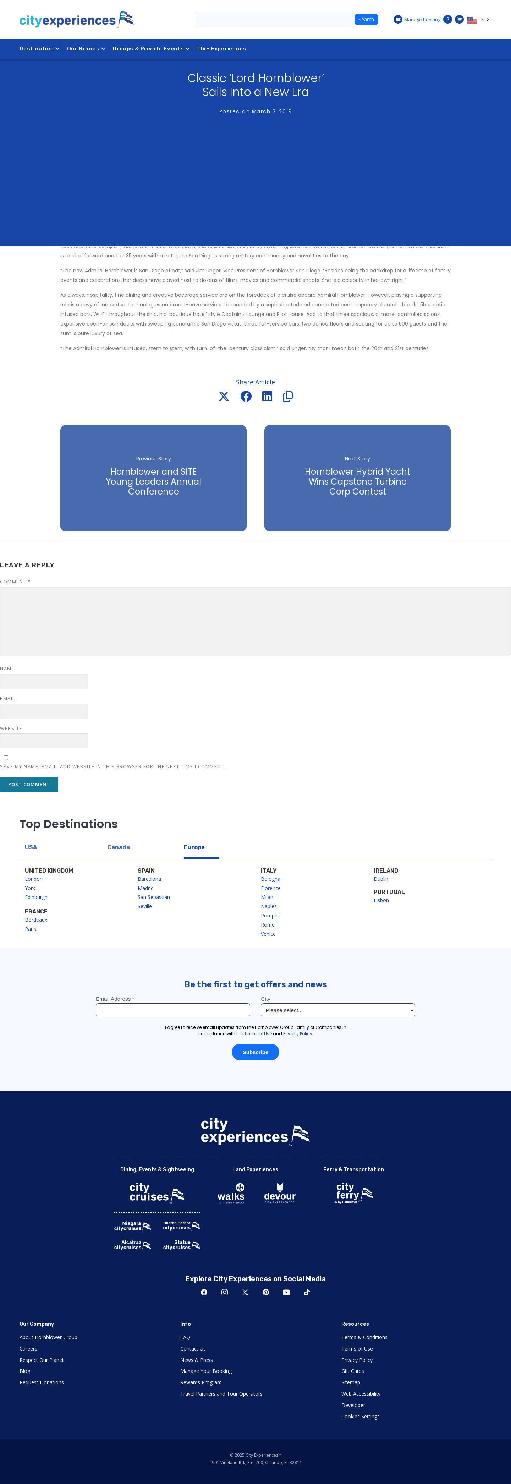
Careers (28, 1348)
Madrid (146, 888)
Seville (145, 906)
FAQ (185, 1337)
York (30, 888)
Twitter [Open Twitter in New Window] (245, 1292)
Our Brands (86, 48)
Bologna (270, 878)
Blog (25, 1371)
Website (11, 728)
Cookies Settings (360, 1416)
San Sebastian (154, 897)
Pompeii (270, 915)
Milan (267, 897)
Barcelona (149, 878)
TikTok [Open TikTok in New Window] (307, 1292)
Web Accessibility (360, 1393)
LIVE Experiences (222, 48)
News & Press (196, 1360)
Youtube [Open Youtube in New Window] (286, 1292)
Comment (15, 581)
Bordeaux (36, 919)
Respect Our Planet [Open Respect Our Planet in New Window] (42, 1360)
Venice (268, 934)
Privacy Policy (357, 1360)
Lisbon (381, 900)
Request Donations (42, 1382)
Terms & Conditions (364, 1337)
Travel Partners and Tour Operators (221, 1393)
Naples (269, 906)
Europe (194, 847)
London (34, 878)
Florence (271, 888)
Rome (268, 924)
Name (7, 668)
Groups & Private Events (151, 48)
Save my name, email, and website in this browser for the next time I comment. (113, 766)
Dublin (381, 878)
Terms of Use (357, 1348)
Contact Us (193, 1348)
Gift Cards (352, 1371)
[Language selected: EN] (479, 19)
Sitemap (350, 1382)
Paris (30, 929)
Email (7, 698)
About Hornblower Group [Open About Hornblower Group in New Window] (48, 1337)
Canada (118, 847)
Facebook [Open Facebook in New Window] (204, 1292)
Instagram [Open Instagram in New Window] (224, 1292)
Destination (40, 48)
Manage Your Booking (206, 1371)
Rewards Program (201, 1382)
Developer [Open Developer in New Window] (353, 1405)
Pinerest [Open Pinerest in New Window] (266, 1292)
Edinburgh (36, 897)
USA (31, 847)
